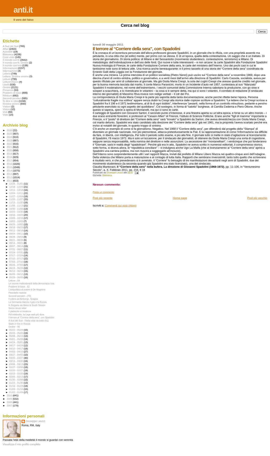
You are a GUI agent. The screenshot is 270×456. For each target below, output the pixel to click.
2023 (10, 140)
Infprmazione (10, 70)
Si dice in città (10, 101)
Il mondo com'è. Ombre (15, 62)
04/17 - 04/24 (16, 345)
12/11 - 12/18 (16, 190)
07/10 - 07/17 (16, 258)
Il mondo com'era (12, 65)
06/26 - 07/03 (16, 265)
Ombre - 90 (14, 326)
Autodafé (8, 51)
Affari (5, 48)
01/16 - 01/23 (16, 386)
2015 (10, 167)
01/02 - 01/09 (16, 392)
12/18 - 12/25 (16, 187)
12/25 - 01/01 (16, 183)
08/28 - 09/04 (16, 237)
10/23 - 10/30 (16, 211)
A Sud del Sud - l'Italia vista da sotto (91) (28, 320)
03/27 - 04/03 (16, 354)
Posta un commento (103, 192)
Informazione (10, 68)
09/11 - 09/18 (16, 230)
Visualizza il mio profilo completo (21, 444)
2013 (10, 174)
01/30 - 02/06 (16, 379)
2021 (10, 147)
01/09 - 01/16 (16, 389)
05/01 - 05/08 (16, 339)
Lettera (6, 73)
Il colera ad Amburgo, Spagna (23, 299)
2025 (10, 133)
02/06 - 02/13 (16, 376)
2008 (10, 402)
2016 (10, 163)
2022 (10, 143)
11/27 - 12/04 (16, 196)
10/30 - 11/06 (16, 209)
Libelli (6, 84)
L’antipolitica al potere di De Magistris (26, 289)
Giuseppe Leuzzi (35, 421)
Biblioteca (107, 175)
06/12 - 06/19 (16, 271)
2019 (10, 153)
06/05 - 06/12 (16, 274)
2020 (10, 150)
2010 (10, 395)
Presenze (8, 90)
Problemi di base (12, 92)
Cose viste (8, 57)
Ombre (6, 87)
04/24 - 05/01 (16, 342)
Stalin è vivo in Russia (19, 323)
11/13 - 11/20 (16, 202)
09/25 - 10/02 (16, 224)
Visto (5, 114)
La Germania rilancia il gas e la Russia (27, 302)
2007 (10, 405)
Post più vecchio (257, 198)
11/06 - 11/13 (16, 205)
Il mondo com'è (11, 59)
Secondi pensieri (12, 98)
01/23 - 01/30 (16, 383)
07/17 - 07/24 (16, 255)
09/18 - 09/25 (16, 227)
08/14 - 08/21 (16, 243)
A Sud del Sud (10, 46)
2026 (10, 130)
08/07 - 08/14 (16, 246)
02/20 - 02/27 (16, 370)
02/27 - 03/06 (16, 367)
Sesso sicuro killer (17, 308)
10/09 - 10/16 (16, 218)
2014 (10, 170)
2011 (10, 180)
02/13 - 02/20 (16, 373)
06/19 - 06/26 (16, 268)
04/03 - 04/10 (16, 351)
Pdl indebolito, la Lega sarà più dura (26, 314)
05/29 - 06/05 (16, 277)
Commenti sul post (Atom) (120, 205)
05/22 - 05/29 (16, 330)
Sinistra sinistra (11, 103)
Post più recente (102, 198)
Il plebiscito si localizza (19, 311)
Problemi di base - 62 (19, 286)
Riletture (7, 95)
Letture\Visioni (10, 81)
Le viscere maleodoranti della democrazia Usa (31, 283)
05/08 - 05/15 (16, 336)
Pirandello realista (17, 292)
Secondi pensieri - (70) (19, 296)
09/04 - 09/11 (16, 233)
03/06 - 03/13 (16, 364)
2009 (10, 398)
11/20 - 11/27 (16, 199)
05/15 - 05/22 (16, 333)
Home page (180, 198)
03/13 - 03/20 (16, 361)
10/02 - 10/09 (16, 221)
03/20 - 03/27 (16, 358)
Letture (6, 79)
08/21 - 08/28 (16, 240)
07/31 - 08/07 (16, 249)
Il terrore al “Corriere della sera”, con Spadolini (31, 317)
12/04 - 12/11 (16, 193)
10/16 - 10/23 (16, 215)
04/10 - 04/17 (16, 348)
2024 (10, 137)
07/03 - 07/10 (16, 261)
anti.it (23, 9)
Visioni (6, 109)
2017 (10, 160)
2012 (10, 177)
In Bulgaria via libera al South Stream (26, 305)
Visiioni (7, 106)
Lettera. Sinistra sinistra (15, 76)
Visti (5, 112)
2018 (10, 157)
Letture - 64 (14, 280)
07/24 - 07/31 (16, 252)
